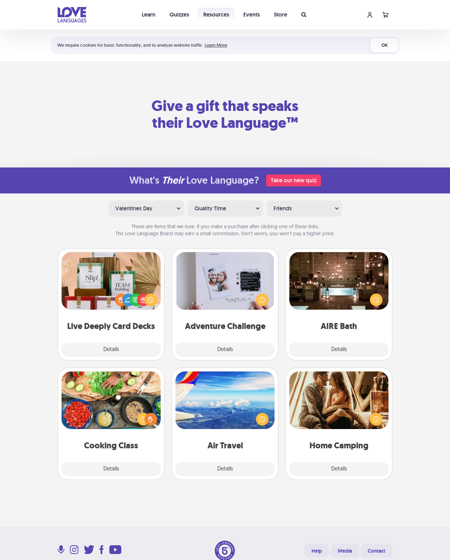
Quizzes (179, 14)
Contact (376, 551)
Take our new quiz (293, 180)
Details (111, 350)
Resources (216, 14)
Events (251, 14)
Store (280, 14)
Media (345, 551)
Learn (148, 14)
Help (316, 551)
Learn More (216, 45)
